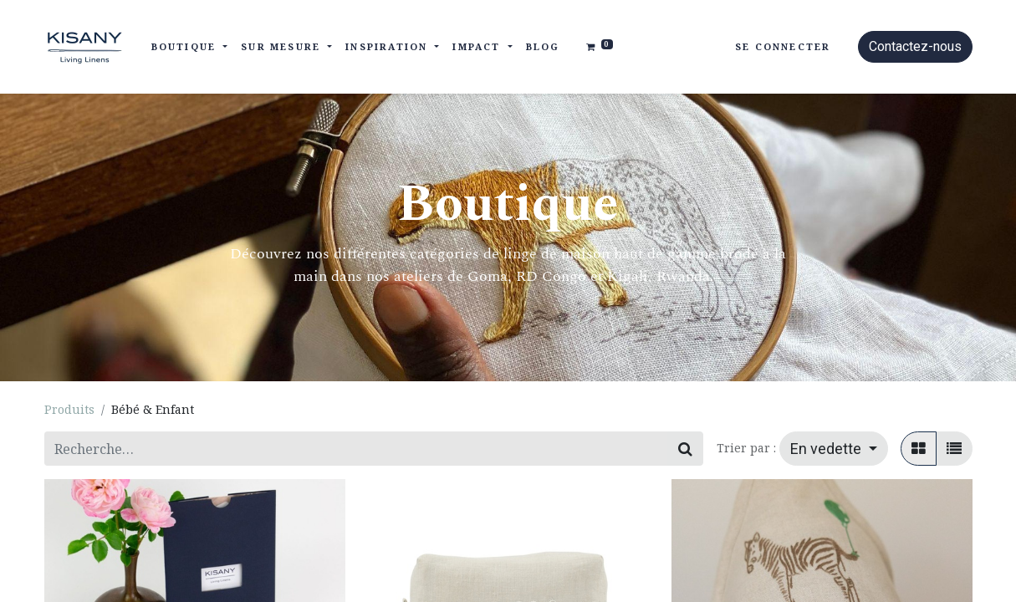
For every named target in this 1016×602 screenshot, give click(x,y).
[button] (833, 448)
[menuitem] (543, 47)
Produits (69, 409)
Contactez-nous (915, 46)
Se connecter (782, 46)
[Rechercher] (685, 448)
